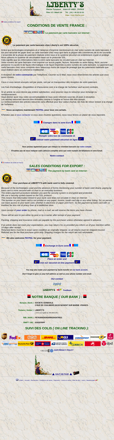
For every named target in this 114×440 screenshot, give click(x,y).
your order (21, 210)
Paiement (57, 380)
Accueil (27, 380)
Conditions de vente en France (12, 162)
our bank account (79, 270)
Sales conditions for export (10, 22)
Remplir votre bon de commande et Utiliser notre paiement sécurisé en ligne (57, 136)
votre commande (24, 75)
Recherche (34, 380)
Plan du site (76, 380)
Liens (83, 380)
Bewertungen (90, 380)
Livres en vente (66, 380)
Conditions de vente (45, 380)
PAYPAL (40, 110)
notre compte (85, 147)
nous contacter (23, 115)
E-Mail (19, 380)
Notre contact (57, 156)
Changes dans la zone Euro (57, 122)
